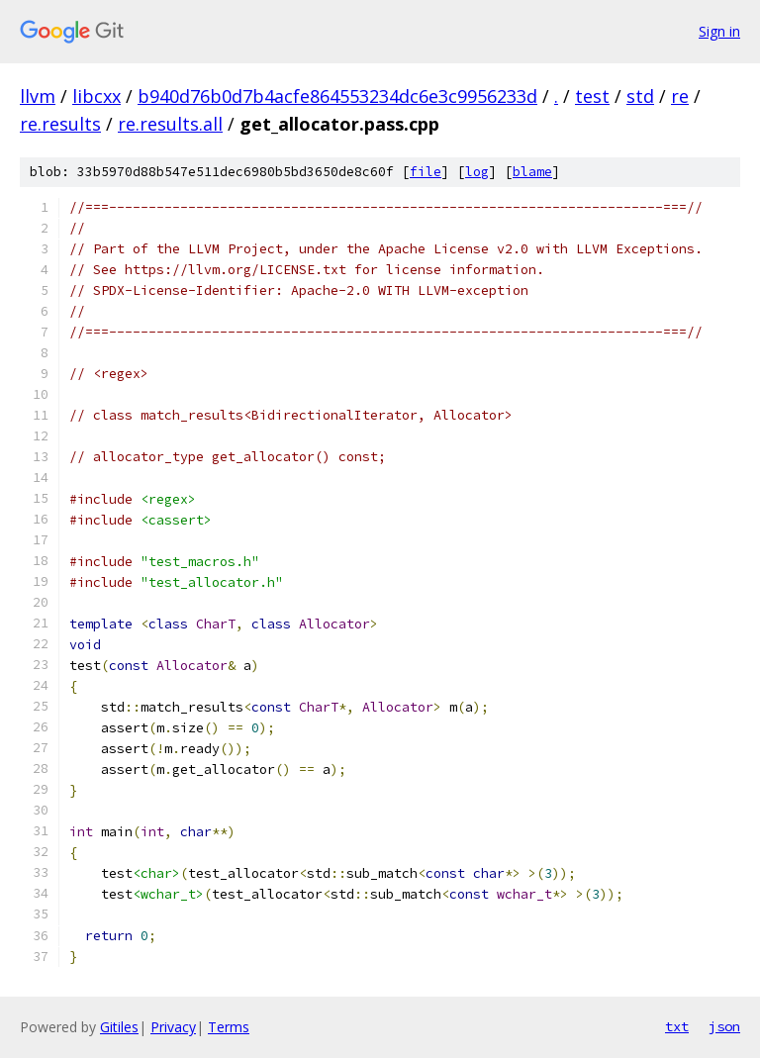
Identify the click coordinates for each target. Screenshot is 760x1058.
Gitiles (119, 1026)
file (425, 171)
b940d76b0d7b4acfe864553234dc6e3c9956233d (337, 96)
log (477, 171)
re (680, 96)
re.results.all (170, 124)
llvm (37, 96)
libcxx (96, 96)
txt (677, 1026)
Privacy (173, 1026)
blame (532, 171)
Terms (228, 1026)
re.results (60, 124)
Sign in (719, 31)
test (592, 96)
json (724, 1026)
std (640, 96)
